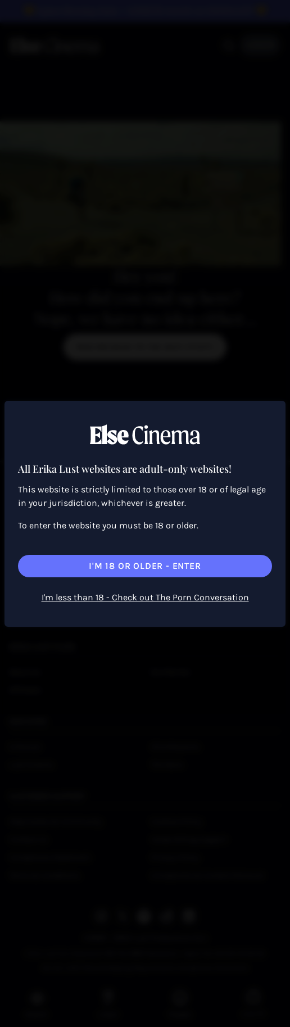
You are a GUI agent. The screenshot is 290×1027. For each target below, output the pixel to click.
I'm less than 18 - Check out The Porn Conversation (145, 597)
